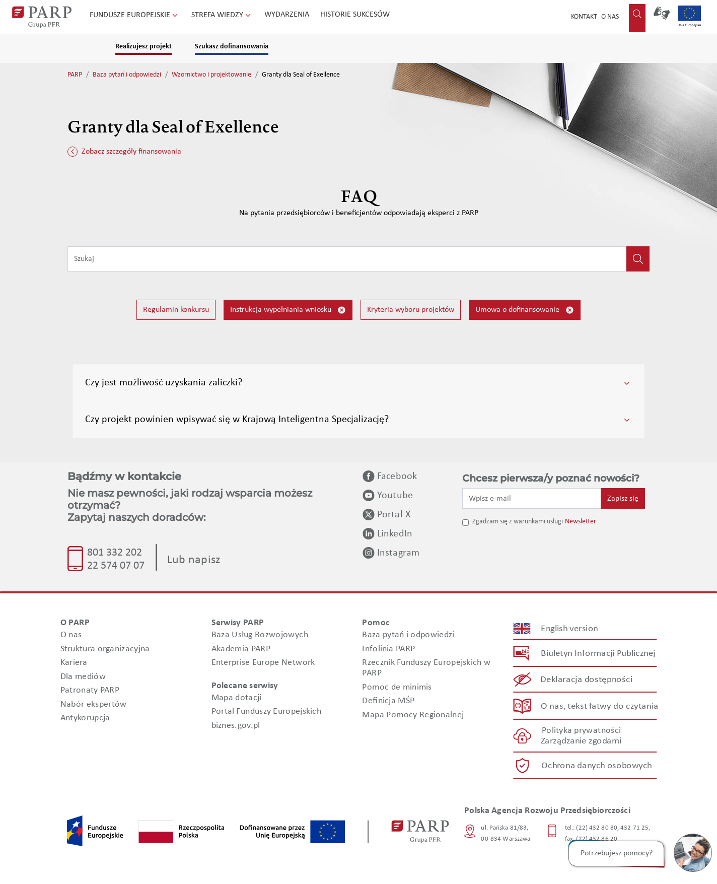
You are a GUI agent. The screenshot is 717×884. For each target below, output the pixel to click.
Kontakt (584, 17)
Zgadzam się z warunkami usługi (517, 521)
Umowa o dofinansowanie (524, 310)
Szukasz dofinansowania (231, 46)
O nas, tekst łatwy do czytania (600, 706)
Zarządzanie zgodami (581, 741)
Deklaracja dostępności (587, 679)
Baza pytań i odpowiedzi (127, 75)
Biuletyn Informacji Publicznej (598, 653)
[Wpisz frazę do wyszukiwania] (346, 258)
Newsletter (580, 521)
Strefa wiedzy (222, 15)
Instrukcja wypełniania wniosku (288, 310)
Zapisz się (622, 499)
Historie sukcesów (355, 15)
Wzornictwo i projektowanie (211, 75)
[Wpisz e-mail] (531, 498)
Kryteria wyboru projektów (410, 310)
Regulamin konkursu (176, 310)
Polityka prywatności (581, 730)
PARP (74, 75)
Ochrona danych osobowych (596, 766)
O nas (610, 17)
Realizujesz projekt (143, 46)
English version (570, 629)
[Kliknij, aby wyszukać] (638, 258)
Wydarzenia (286, 15)
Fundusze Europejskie (135, 15)
